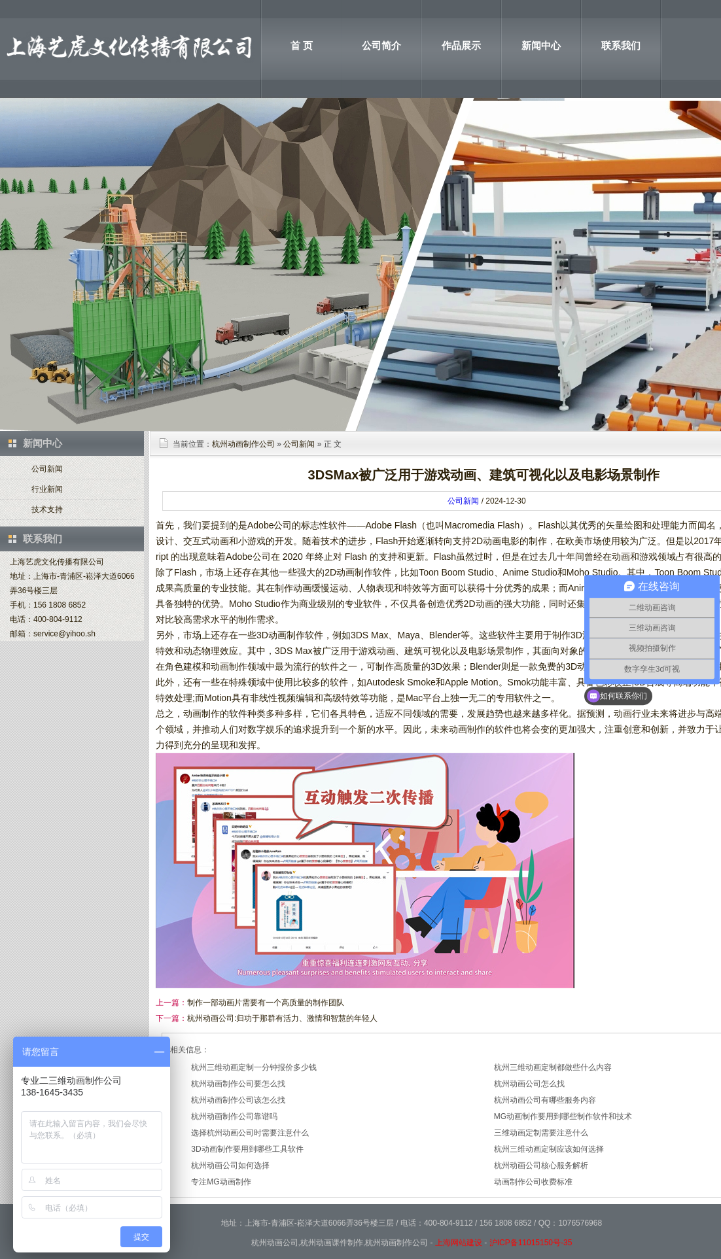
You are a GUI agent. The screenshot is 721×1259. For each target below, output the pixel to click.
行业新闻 (47, 489)
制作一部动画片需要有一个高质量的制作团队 (265, 1002)
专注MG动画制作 (221, 1181)
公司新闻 (47, 469)
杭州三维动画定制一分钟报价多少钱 (254, 1067)
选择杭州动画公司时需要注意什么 (250, 1132)
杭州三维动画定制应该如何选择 (549, 1149)
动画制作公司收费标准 (533, 1181)
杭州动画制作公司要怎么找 (238, 1083)
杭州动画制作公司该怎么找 (238, 1100)
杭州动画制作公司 (243, 444)
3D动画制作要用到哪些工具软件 (247, 1149)
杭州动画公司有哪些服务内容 (545, 1100)
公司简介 (381, 45)
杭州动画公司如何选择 (230, 1165)
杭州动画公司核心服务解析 (541, 1165)
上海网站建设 (458, 1242)
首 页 (301, 45)
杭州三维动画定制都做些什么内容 (553, 1067)
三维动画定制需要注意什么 (541, 1132)
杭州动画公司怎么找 (529, 1083)
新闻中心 (541, 45)
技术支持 (47, 509)
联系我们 (621, 45)
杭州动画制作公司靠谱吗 (234, 1116)
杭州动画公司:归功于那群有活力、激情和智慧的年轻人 (282, 1018)
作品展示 (461, 45)
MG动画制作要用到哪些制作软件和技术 (563, 1116)
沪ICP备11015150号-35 (530, 1242)
